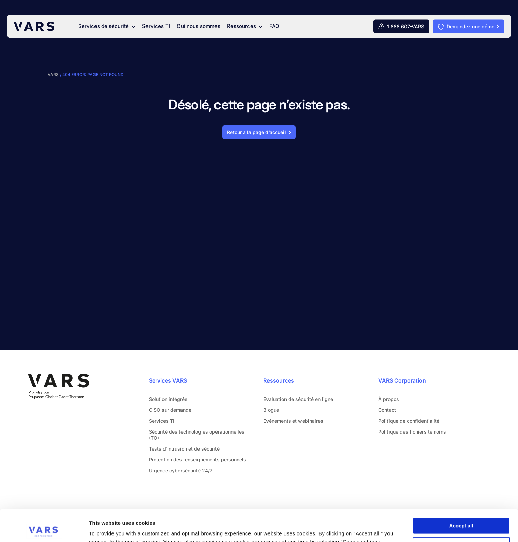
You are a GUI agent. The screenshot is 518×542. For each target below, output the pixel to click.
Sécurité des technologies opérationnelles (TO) (196, 435)
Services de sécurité (106, 26)
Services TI (156, 26)
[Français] (497, 8)
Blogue (271, 410)
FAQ (274, 26)
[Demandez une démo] (468, 26)
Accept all (461, 494)
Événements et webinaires (293, 421)
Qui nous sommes (198, 26)
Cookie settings (461, 514)
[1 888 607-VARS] (401, 26)
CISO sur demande (170, 410)
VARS (53, 74)
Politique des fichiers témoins (412, 432)
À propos (388, 399)
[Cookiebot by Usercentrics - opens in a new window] (44, 529)
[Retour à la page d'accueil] (259, 132)
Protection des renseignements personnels (197, 459)
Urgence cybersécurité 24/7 (180, 470)
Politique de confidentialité (408, 421)
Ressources (244, 26)
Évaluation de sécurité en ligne (298, 399)
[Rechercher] (451, 8)
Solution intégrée (168, 399)
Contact (468, 8)
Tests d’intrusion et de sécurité (184, 449)
